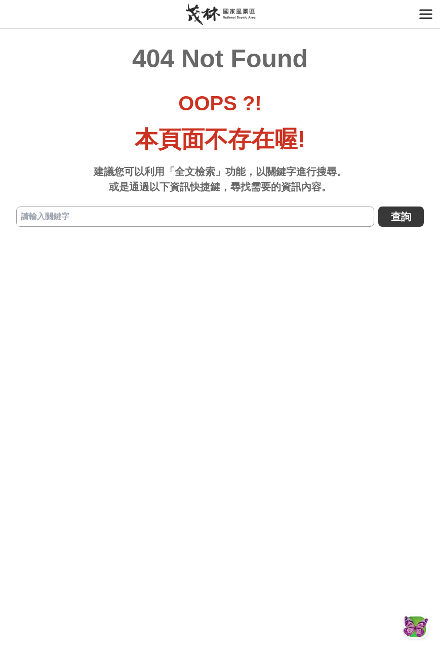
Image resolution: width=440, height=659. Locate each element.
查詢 (401, 216)
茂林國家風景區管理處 (220, 14)
